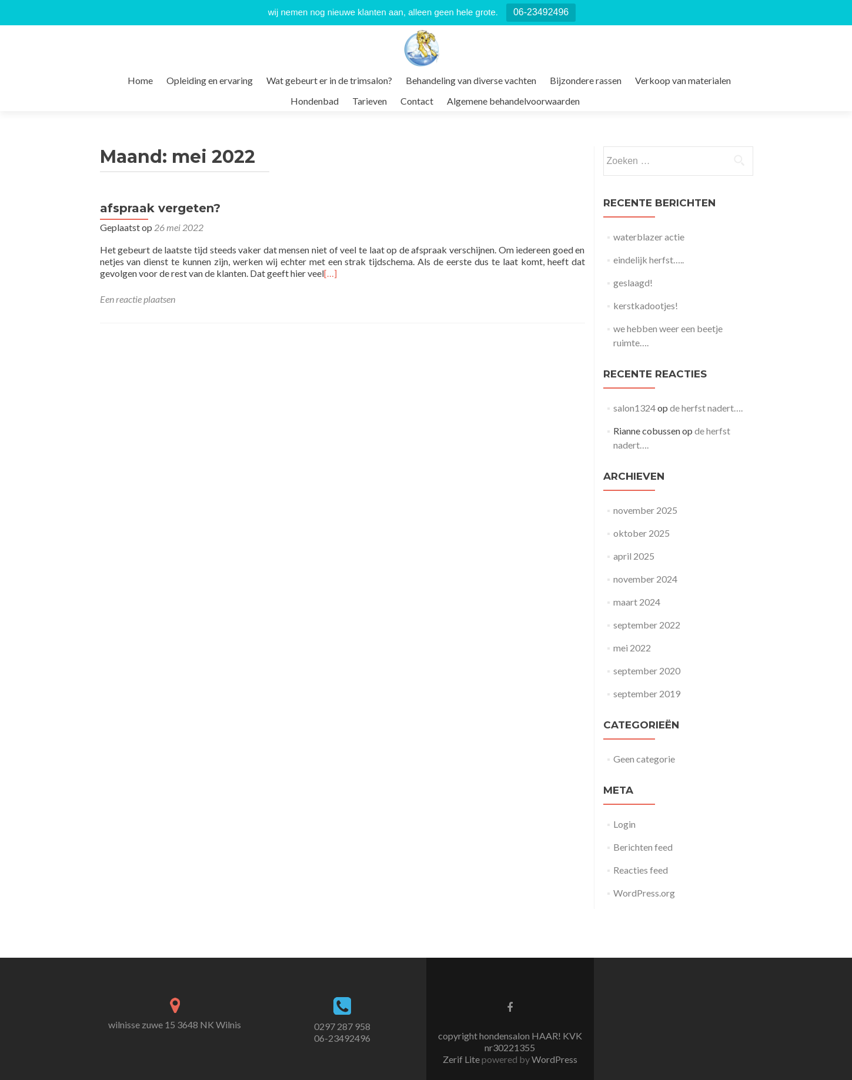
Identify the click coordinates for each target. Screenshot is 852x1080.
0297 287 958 (342, 1026)
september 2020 (646, 670)
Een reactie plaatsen (137, 299)
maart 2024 (636, 601)
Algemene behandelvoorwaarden (513, 100)
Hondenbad (314, 100)
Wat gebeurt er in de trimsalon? (329, 80)
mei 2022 (632, 647)
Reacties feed (640, 869)
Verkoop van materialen (683, 80)
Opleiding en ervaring (209, 80)
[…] (330, 273)
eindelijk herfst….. (648, 259)
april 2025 (633, 555)
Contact (416, 100)
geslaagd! (633, 282)
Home (140, 80)
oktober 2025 (641, 533)
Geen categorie (644, 758)
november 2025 (645, 510)
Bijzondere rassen (586, 80)
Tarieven (369, 100)
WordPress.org (644, 892)
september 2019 (646, 693)
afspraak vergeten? (160, 208)
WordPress (553, 1059)
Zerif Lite (462, 1059)
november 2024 (645, 578)
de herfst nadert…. (706, 407)
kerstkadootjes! (645, 305)
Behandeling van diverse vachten (471, 80)
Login (624, 824)
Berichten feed (643, 846)
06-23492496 (541, 12)
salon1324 (634, 407)
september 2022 (646, 624)
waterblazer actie (648, 236)
